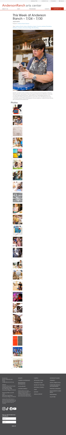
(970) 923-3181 (9, 379)
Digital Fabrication (55, 382)
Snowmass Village (27, 27)
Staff (35, 389)
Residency (15, 27)
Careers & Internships (24, 380)
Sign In (62, 1)
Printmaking (48, 26)
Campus (36, 378)
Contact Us (45, 1)
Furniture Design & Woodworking (55, 385)
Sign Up (14, 426)
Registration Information (21, 383)
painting (43, 26)
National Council (39, 387)
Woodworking (35, 27)
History (36, 391)
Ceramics (39, 26)
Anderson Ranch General (23, 23)
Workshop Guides (55, 378)
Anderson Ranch (19, 26)
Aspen (34, 26)
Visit (18, 8)
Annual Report (38, 394)
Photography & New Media (55, 391)
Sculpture (20, 27)
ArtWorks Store (38, 380)
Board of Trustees (39, 385)
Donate (20, 378)
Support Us (57, 8)
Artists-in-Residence (28, 26)
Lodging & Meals (22, 388)
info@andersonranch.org (8, 382)
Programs (32, 8)
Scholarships (22, 386)
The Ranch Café (38, 382)
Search (54, 1)
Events (47, 8)
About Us (5, 8)
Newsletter (34, 1)
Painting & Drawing (55, 388)
